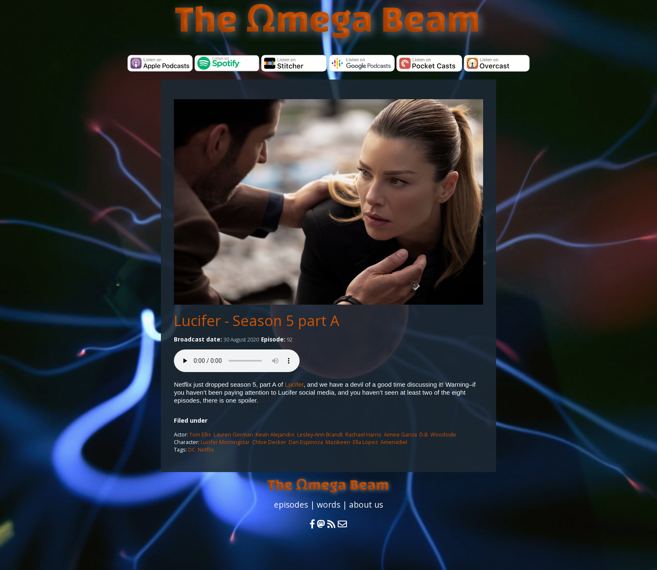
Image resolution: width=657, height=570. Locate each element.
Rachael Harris (363, 434)
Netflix (206, 449)
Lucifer (294, 384)
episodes (291, 504)
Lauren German (233, 434)
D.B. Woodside (437, 434)
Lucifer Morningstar (225, 442)
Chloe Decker (269, 442)
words (328, 504)
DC (191, 449)
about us (366, 504)
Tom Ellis (200, 434)
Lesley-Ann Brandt (320, 434)
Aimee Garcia (400, 434)
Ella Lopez (365, 442)
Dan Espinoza (306, 442)
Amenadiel (393, 442)
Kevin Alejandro (275, 434)
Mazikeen (338, 442)
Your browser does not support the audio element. (237, 360)
